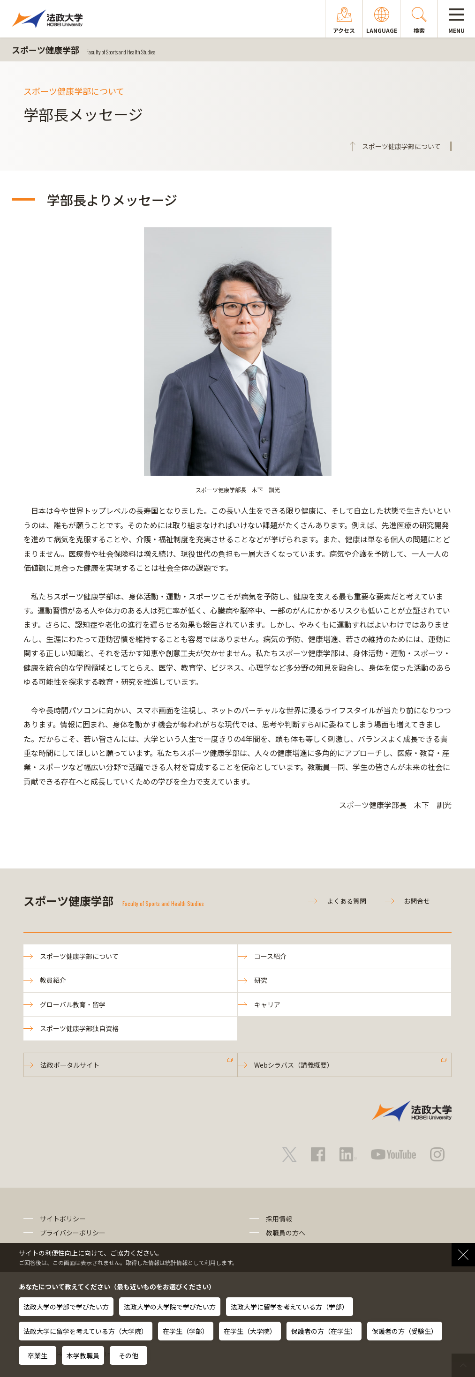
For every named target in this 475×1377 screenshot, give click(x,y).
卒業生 (37, 1355)
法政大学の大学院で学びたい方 (170, 1306)
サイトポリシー (63, 1218)
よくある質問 (346, 901)
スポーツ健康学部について (79, 956)
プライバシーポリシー (73, 1232)
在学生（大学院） (250, 1331)
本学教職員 (83, 1355)
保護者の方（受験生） (404, 1331)
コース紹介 (270, 956)
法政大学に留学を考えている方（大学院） (85, 1331)
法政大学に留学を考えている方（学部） (289, 1306)
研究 (260, 980)
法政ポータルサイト (69, 1065)
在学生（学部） (186, 1331)
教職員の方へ (285, 1232)
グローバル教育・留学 (73, 1004)
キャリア (267, 1004)
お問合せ (417, 901)
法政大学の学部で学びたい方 (66, 1306)
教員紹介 (53, 980)
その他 (128, 1355)
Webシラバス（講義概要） (293, 1065)
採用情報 (279, 1218)
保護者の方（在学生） (324, 1331)
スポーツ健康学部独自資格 (79, 1028)
